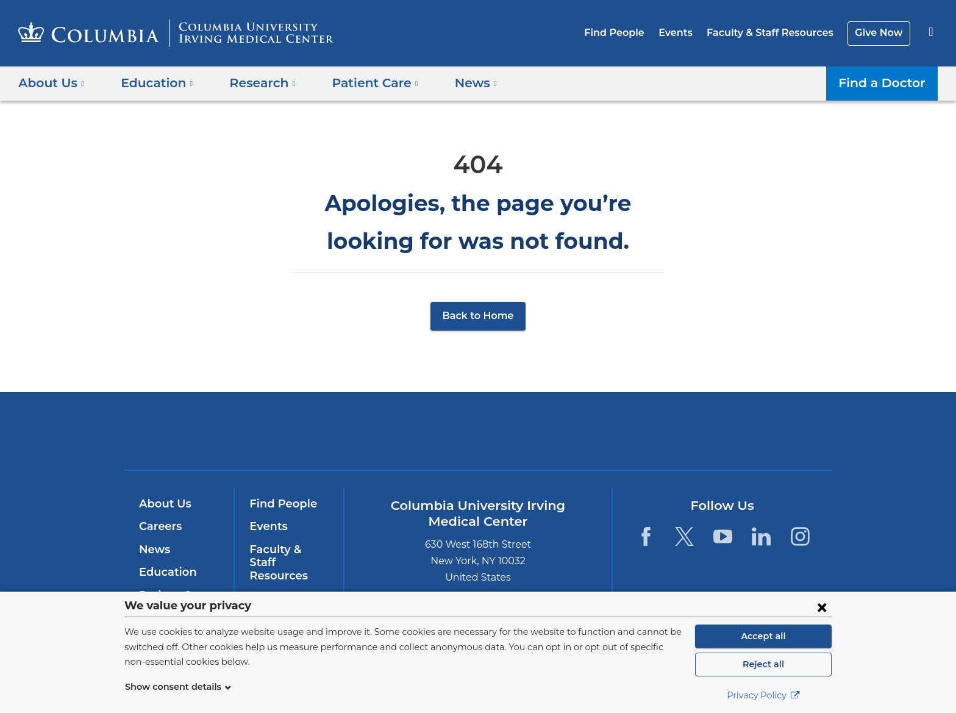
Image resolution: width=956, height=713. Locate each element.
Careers (159, 526)
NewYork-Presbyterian (566, 439)
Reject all (763, 664)
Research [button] (253, 83)
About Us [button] (51, 83)
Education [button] (152, 83)
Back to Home (478, 315)
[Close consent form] (822, 607)
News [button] (457, 83)
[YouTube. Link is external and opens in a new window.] (723, 536)
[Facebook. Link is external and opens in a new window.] (645, 536)
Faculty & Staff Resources (775, 32)
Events (685, 32)
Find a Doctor (885, 83)
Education (165, 572)
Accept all (763, 636)
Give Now (880, 32)
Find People (627, 32)
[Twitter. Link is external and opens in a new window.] (684, 536)
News (153, 549)
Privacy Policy (763, 695)
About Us (163, 504)
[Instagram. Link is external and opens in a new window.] (800, 536)
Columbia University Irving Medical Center (400, 430)
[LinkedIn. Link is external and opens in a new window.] (762, 536)
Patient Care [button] (361, 83)
